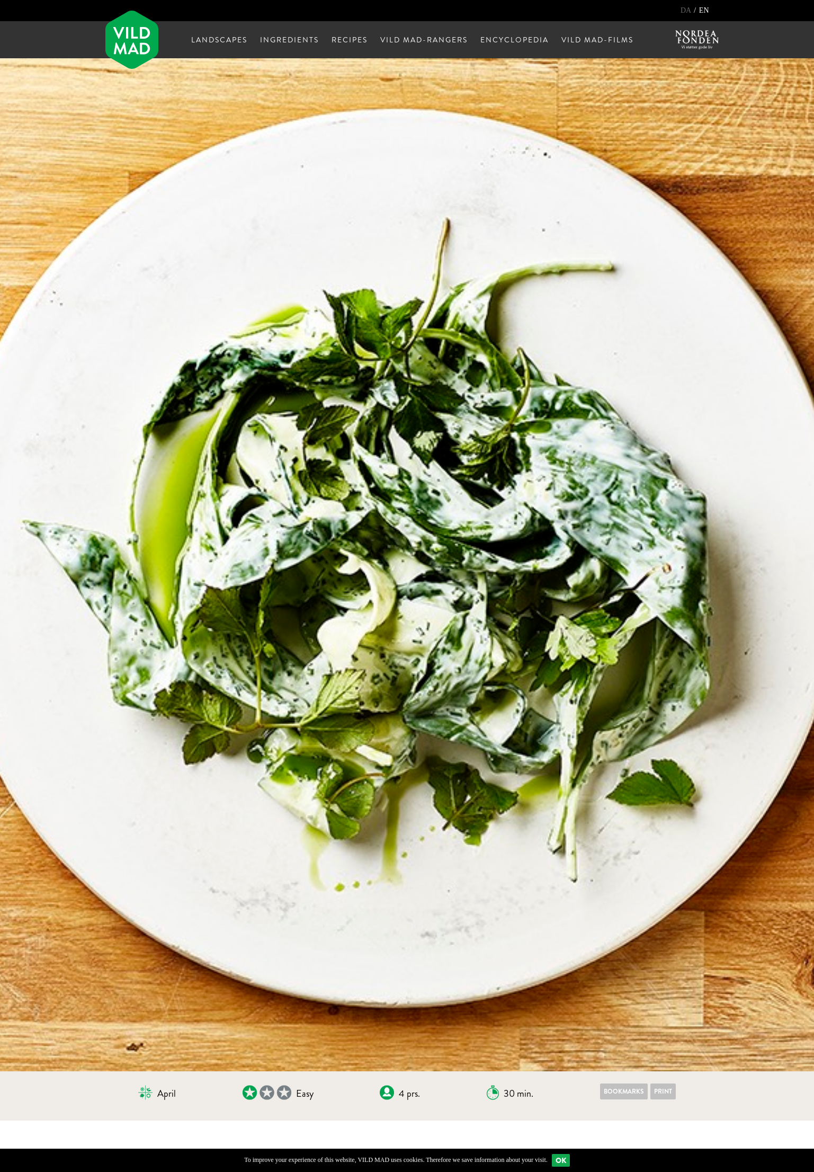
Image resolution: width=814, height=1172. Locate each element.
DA (687, 10)
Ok (561, 1160)
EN (704, 10)
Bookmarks (624, 1091)
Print (663, 1091)
